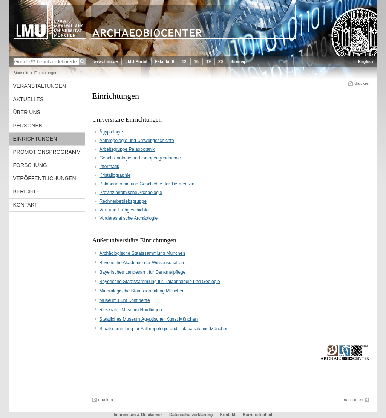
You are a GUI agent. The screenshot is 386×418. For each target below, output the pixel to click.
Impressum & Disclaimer (138, 414)
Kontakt (25, 205)
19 (208, 61)
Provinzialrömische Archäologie (131, 192)
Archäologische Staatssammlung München (142, 253)
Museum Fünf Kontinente (125, 300)
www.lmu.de (106, 61)
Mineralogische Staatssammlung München (142, 291)
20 (220, 61)
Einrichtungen (35, 139)
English (365, 61)
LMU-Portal (136, 61)
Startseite (21, 73)
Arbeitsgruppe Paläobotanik (127, 149)
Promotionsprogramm (47, 152)
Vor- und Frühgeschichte (124, 210)
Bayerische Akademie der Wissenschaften (142, 262)
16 (196, 61)
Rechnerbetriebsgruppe (123, 201)
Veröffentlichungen (44, 178)
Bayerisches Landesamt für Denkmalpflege (143, 272)
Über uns (26, 112)
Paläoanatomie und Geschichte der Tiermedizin (147, 184)
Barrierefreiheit (258, 414)
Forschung (30, 165)
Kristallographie (115, 175)
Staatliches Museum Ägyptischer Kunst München (149, 319)
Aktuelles (28, 99)
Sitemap (238, 61)
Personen (28, 125)
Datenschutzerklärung (191, 414)
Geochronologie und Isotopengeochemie (140, 158)
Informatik (109, 166)
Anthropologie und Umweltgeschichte (137, 140)
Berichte (26, 191)
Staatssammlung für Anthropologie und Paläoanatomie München (164, 328)
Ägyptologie (111, 132)
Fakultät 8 (164, 61)
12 (184, 61)
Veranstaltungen (39, 86)
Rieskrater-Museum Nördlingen (131, 309)
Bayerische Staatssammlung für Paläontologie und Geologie (160, 281)
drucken (361, 83)
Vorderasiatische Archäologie (129, 218)
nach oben (353, 399)
